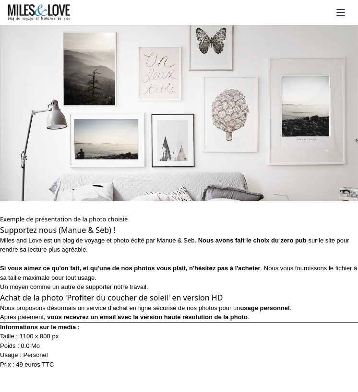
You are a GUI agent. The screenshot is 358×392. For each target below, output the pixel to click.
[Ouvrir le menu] (340, 12)
